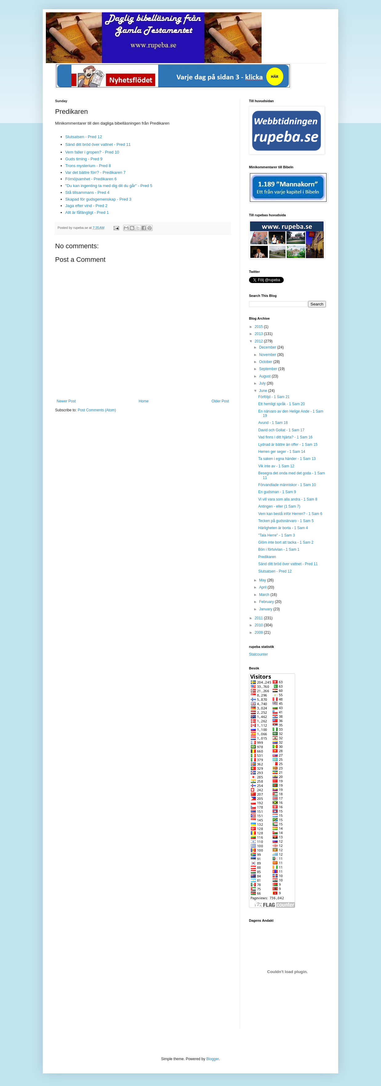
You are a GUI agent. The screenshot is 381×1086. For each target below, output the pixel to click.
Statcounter (258, 654)
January (266, 609)
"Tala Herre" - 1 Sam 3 (276, 535)
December (268, 347)
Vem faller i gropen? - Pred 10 (92, 152)
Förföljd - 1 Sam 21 (274, 397)
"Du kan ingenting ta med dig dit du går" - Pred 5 (108, 185)
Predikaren (267, 557)
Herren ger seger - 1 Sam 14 (281, 451)
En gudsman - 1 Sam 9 (277, 492)
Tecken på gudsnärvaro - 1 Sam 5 (286, 521)
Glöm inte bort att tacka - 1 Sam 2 (285, 542)
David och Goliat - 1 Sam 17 (281, 430)
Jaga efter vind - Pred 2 (86, 205)
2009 (259, 632)
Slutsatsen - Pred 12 (83, 136)
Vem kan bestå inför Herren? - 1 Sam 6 (290, 514)
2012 (259, 341)
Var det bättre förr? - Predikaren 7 (95, 172)
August (265, 376)
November (268, 355)
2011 (259, 618)
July (263, 383)
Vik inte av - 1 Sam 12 (276, 466)
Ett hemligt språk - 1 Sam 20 (281, 404)
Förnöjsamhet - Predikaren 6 (91, 179)
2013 (259, 334)
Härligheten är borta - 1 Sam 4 (283, 528)
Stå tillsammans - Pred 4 (87, 192)
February (267, 602)
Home (144, 401)
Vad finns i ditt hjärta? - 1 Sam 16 (285, 437)
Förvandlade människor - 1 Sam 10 (287, 485)
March (265, 595)
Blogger (212, 1059)
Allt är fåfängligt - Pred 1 (87, 212)
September (268, 369)
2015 (259, 327)
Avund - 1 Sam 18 (273, 423)
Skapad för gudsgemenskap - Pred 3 (98, 199)
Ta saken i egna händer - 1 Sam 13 (287, 459)
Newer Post (66, 401)
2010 (259, 625)
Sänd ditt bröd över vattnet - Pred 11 (98, 144)
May (263, 580)
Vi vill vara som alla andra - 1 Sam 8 (287, 499)
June (263, 391)
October (266, 362)
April (263, 587)
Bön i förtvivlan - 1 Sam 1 (278, 549)
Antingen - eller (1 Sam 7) (279, 506)
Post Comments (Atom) (97, 410)
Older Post (220, 401)
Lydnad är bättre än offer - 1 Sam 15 (288, 444)
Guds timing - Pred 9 (83, 159)
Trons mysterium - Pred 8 (88, 165)
